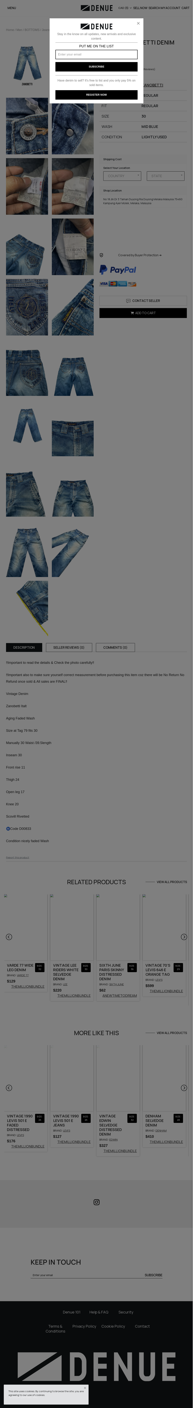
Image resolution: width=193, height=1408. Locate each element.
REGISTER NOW (96, 94)
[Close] (138, 23)
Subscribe (96, 66)
